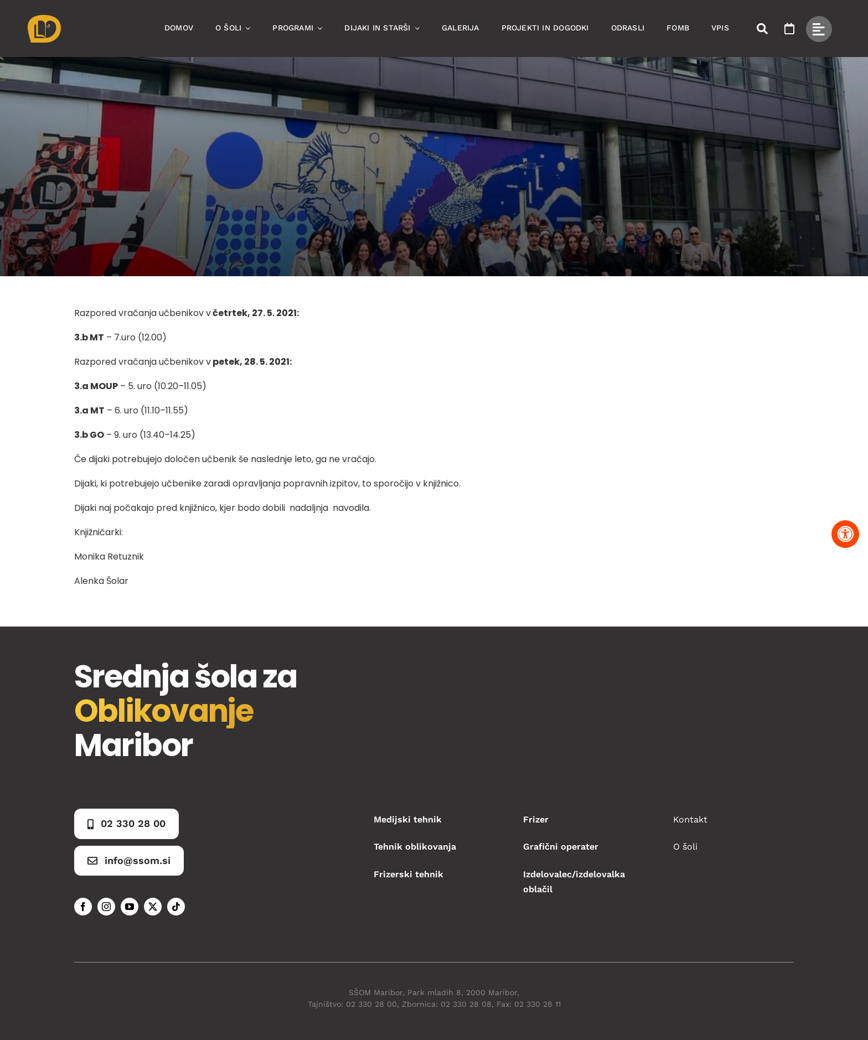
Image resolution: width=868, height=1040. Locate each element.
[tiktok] (176, 906)
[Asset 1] (44, 19)
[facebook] (83, 906)
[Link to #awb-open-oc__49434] (819, 29)
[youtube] (129, 906)
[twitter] (153, 906)
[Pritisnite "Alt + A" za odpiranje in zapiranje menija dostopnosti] (845, 534)
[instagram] (106, 906)
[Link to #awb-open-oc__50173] (762, 28)
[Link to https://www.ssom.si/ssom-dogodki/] (789, 28)
